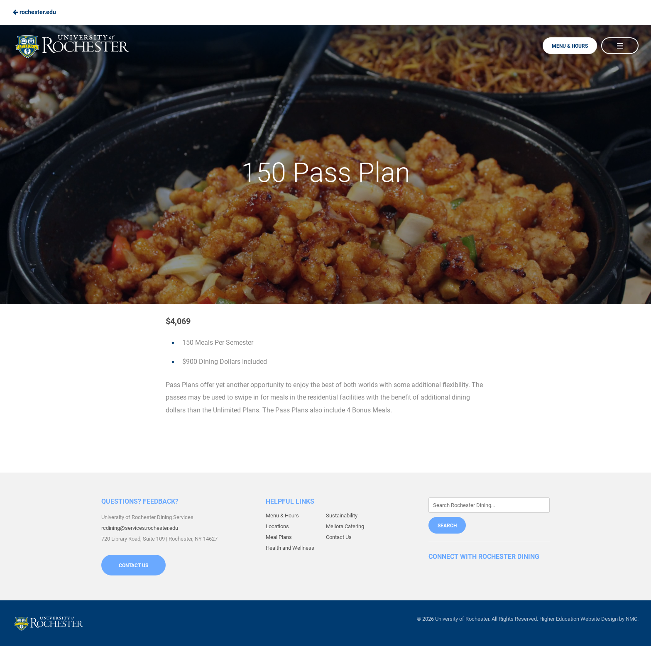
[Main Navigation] (620, 45)
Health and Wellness (290, 548)
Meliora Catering (345, 526)
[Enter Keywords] (489, 505)
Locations (277, 526)
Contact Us (133, 565)
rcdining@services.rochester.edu (139, 528)
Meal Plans (279, 537)
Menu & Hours (570, 46)
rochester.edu (34, 12)
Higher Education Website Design (578, 619)
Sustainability (341, 515)
